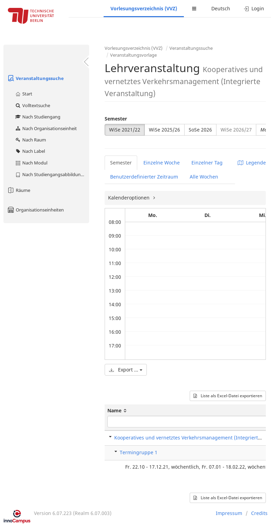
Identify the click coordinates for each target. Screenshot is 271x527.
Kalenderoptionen (129, 197)
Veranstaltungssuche (35, 78)
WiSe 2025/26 (164, 129)
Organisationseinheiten (35, 210)
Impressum (229, 513)
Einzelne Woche (161, 162)
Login (254, 8)
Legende (252, 162)
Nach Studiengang (37, 117)
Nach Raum (30, 140)
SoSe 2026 (200, 129)
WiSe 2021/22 (124, 129)
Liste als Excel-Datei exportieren (227, 396)
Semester (116, 118)
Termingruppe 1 (138, 452)
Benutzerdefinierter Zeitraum (144, 176)
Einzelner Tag (207, 162)
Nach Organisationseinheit (46, 128)
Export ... (125, 369)
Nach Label (30, 151)
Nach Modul (31, 163)
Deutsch (220, 8)
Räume (18, 190)
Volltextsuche (32, 105)
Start (23, 94)
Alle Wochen (204, 176)
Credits (259, 513)
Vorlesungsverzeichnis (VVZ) (143, 8)
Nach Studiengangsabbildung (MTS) (52, 174)
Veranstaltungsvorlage (133, 55)
